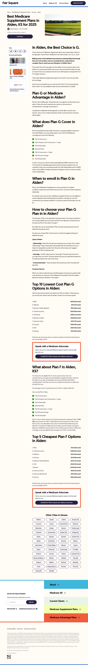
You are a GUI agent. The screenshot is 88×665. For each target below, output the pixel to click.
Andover (38, 554)
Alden (39, 12)
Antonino (63, 541)
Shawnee (75, 524)
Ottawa (63, 554)
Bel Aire (51, 558)
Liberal (76, 545)
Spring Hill (39, 571)
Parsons (63, 566)
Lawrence (38, 524)
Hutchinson (51, 541)
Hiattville (51, 571)
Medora (75, 541)
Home (8, 12)
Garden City (63, 532)
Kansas (34, 12)
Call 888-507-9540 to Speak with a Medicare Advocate (57, 356)
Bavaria (63, 528)
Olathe (64, 519)
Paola (38, 566)
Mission (51, 562)
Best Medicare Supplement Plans (21, 12)
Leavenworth (51, 532)
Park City (75, 566)
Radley (39, 541)
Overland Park (63, 524)
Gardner (63, 536)
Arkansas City (75, 554)
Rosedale (75, 562)
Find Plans (20, 36)
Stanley (51, 528)
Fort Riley (75, 549)
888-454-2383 (78, 3)
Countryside (63, 549)
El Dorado (51, 549)
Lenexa (51, 524)
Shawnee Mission (39, 558)
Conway (51, 554)
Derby (38, 536)
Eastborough (75, 528)
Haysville (75, 558)
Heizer (38, 549)
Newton (63, 545)
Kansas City (75, 519)
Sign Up (31, 602)
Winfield (63, 558)
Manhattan (38, 528)
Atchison (63, 562)
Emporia (51, 536)
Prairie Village (52, 545)
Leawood (38, 532)
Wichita (38, 519)
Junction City (75, 536)
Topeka (51, 519)
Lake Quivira (38, 545)
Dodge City (75, 532)
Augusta (38, 562)
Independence (51, 566)
